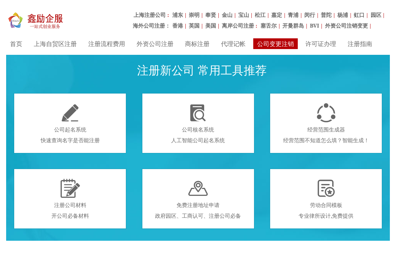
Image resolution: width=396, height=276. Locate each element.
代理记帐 (233, 43)
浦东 (177, 14)
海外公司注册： (151, 25)
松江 (260, 14)
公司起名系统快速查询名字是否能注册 (70, 123)
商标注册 (197, 43)
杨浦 (342, 14)
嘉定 (276, 14)
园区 (376, 14)
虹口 (359, 14)
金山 (227, 14)
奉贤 (210, 14)
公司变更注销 (275, 43)
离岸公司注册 (238, 25)
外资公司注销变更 (346, 25)
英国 (194, 25)
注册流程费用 (106, 43)
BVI (314, 25)
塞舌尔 (269, 25)
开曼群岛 (293, 25)
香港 (177, 25)
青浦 (293, 14)
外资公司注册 (155, 43)
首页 (16, 43)
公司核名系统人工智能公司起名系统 (198, 123)
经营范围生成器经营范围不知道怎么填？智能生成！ (326, 123)
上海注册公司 (150, 14)
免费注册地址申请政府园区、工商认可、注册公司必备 (198, 199)
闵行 (309, 14)
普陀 (326, 14)
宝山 (243, 14)
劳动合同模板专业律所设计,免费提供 (326, 199)
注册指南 (360, 43)
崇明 (194, 14)
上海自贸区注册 (55, 43)
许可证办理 (320, 43)
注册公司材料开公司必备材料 (70, 199)
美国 (210, 25)
